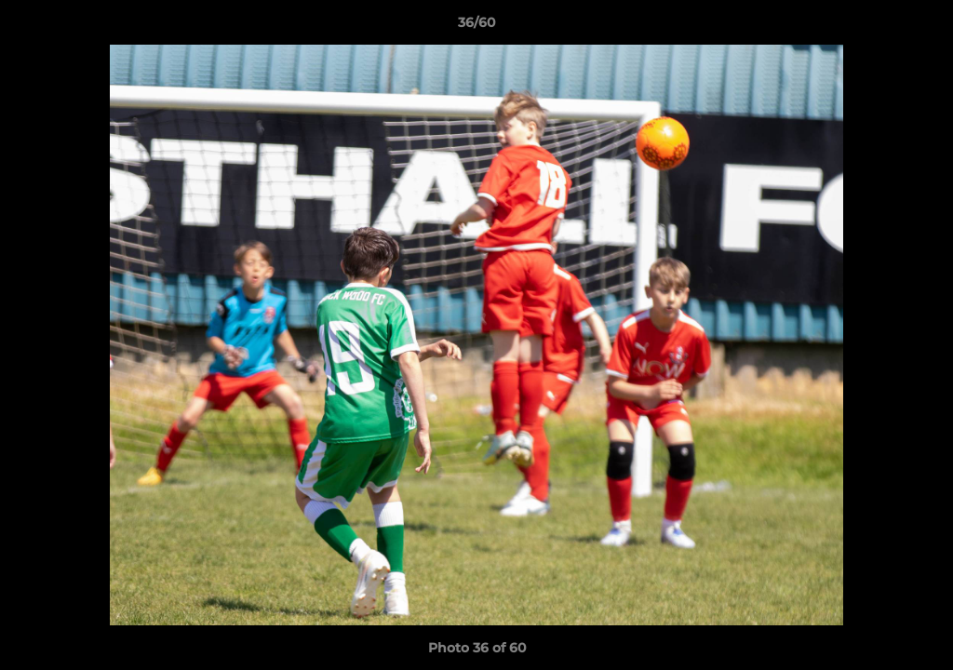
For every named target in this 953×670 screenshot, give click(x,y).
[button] (919, 27)
